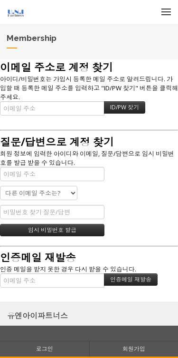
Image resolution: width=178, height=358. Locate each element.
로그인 (44, 349)
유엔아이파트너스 (37, 315)
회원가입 (133, 349)
